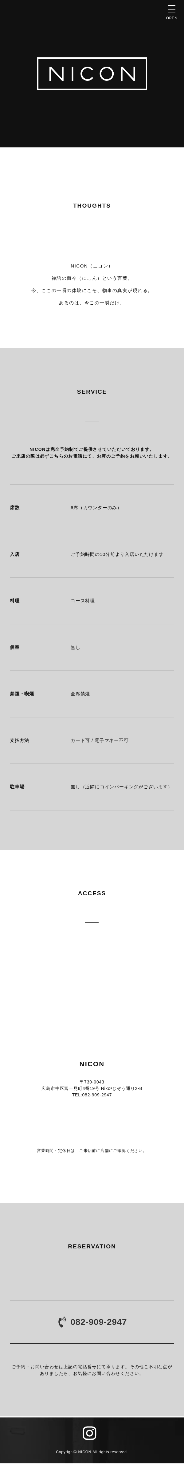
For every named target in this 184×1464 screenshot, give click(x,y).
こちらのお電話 (66, 456)
